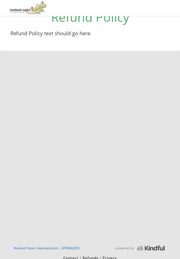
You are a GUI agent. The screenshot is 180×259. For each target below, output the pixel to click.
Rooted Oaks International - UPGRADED (46, 248)
